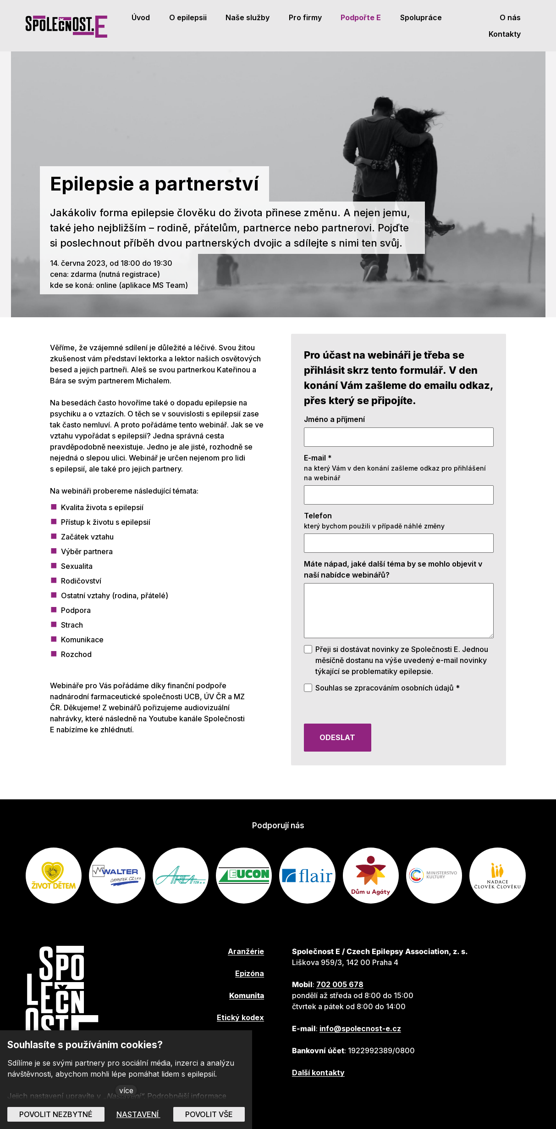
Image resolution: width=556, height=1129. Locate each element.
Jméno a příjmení (334, 433)
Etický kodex (240, 1017)
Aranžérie (246, 951)
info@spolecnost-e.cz (360, 1028)
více (126, 1090)
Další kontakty (318, 1072)
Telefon (318, 529)
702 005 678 (339, 984)
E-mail (318, 472)
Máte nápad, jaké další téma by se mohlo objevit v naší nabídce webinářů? (393, 583)
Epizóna (249, 973)
